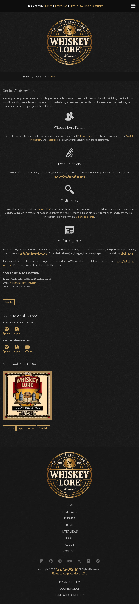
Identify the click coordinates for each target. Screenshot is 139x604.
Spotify (6, 331)
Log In (9, 302)
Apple (16, 331)
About (69, 544)
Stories (47, 6)
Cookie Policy (69, 588)
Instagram (35, 140)
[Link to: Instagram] (61, 560)
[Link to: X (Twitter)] (78, 560)
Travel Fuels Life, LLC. (67, 568)
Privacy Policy (69, 581)
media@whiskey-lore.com (33, 253)
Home (69, 505)
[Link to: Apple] (86, 560)
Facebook (52, 140)
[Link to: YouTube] (69, 560)
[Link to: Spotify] (95, 560)
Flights (74, 6)
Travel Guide (69, 511)
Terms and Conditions (69, 594)
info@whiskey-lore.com (23, 283)
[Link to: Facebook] (52, 560)
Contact (69, 551)
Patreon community (87, 136)
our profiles (43, 209)
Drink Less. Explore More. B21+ (69, 572)
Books (69, 538)
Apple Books (26, 428)
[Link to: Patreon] (43, 560)
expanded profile (84, 217)
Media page (127, 253)
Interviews (60, 6)
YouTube (130, 136)
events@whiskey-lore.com (69, 176)
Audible (43, 428)
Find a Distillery (91, 6)
